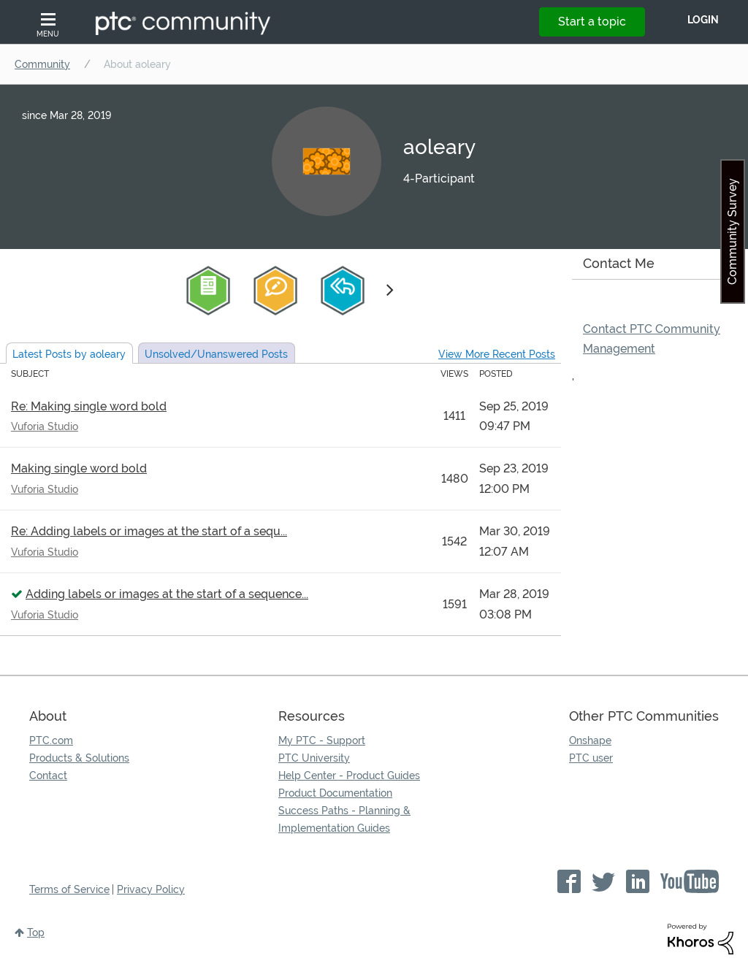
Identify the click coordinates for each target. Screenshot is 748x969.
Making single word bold (79, 468)
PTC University (314, 758)
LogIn (703, 20)
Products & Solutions (79, 758)
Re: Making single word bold (89, 406)
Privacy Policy (151, 889)
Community (42, 64)
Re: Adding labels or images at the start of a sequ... (149, 531)
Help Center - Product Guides (349, 775)
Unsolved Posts (216, 354)
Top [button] (36, 932)
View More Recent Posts (496, 354)
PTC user (591, 758)
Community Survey (732, 231)
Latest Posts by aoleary (69, 354)
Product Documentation (335, 793)
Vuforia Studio (44, 426)
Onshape (590, 740)
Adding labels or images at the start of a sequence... (167, 594)
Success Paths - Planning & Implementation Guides (344, 819)
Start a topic (592, 21)
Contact (48, 775)
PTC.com (51, 740)
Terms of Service (69, 889)
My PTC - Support (321, 740)
